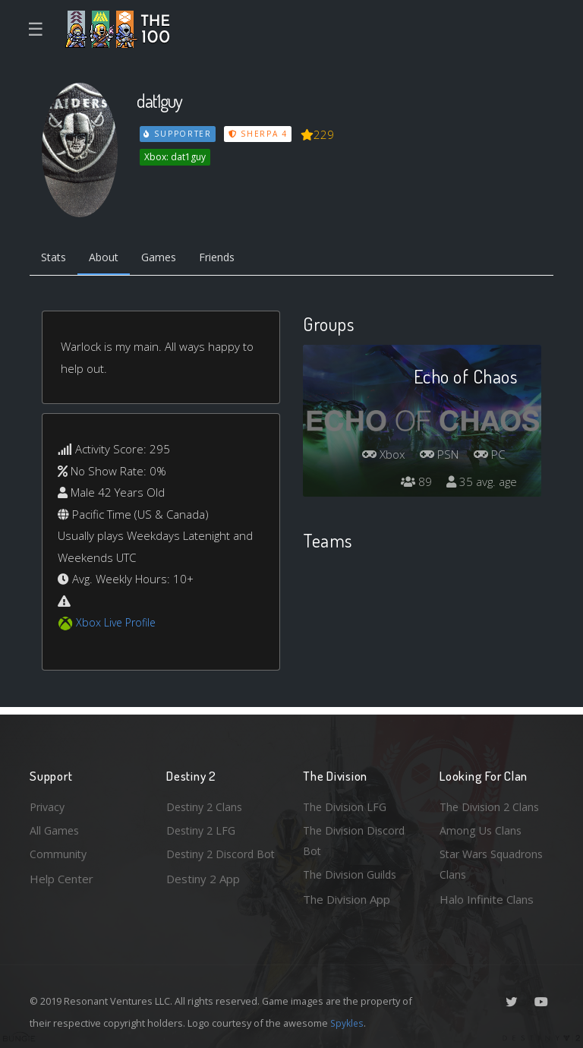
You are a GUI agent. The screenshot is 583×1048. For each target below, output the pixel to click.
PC (488, 455)
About (108, 258)
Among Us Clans (482, 827)
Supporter (178, 133)
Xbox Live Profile (118, 624)
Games (167, 258)
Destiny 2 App (203, 899)
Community (59, 852)
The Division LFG (346, 803)
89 (412, 483)
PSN (435, 455)
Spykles (348, 1023)
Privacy (49, 803)
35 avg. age (480, 483)
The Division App (346, 899)
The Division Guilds (352, 874)
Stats (55, 258)
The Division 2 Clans (492, 803)
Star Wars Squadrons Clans (495, 863)
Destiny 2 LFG (203, 827)
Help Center (61, 877)
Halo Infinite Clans (487, 899)
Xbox (376, 455)
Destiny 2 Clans (206, 803)
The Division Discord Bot (356, 838)
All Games (55, 827)
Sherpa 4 (259, 133)
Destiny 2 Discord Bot (213, 863)
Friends (229, 258)
